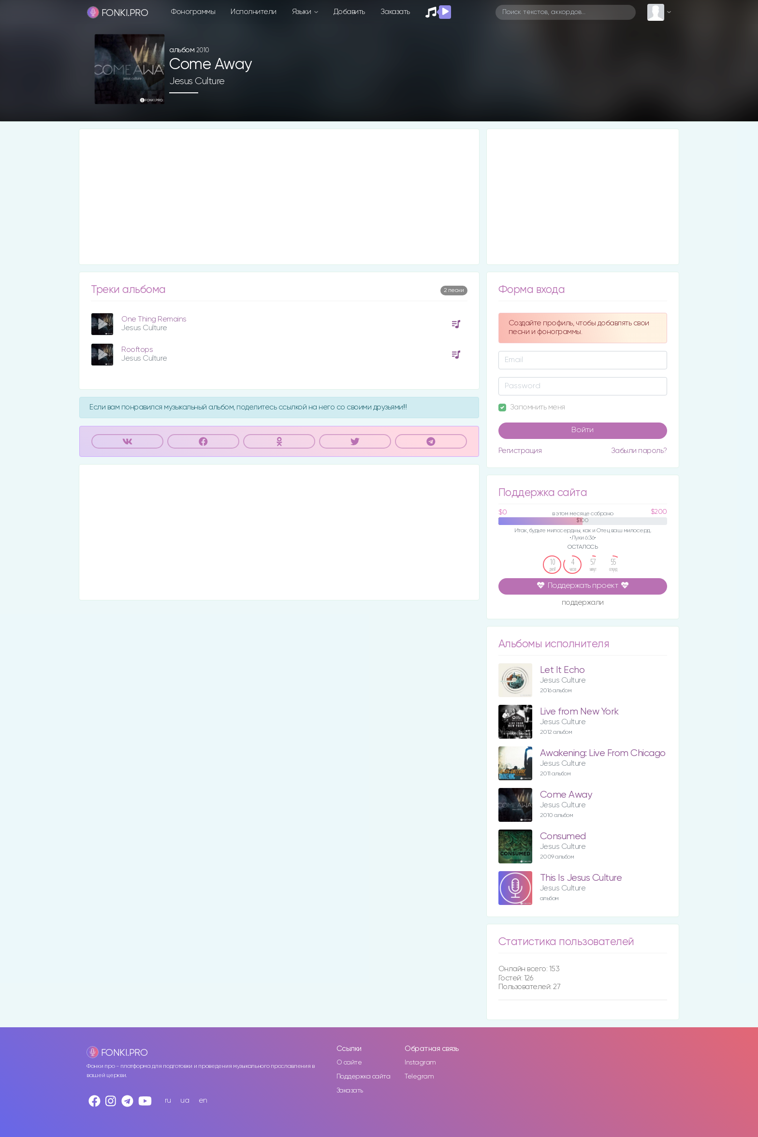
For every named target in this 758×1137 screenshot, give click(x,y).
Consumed (563, 836)
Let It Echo (562, 670)
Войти (582, 430)
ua (184, 1100)
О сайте (349, 1062)
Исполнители (254, 11)
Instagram (420, 1062)
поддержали (583, 603)
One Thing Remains (154, 319)
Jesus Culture (197, 81)
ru (168, 1100)
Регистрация (520, 450)
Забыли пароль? (639, 450)
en (203, 1100)
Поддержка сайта (363, 1076)
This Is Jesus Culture (581, 878)
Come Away (566, 795)
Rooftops (137, 349)
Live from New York (579, 712)
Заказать (395, 11)
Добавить (349, 11)
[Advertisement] (279, 196)
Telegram (419, 1076)
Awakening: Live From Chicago (603, 753)
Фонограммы (193, 11)
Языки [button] (302, 11)
